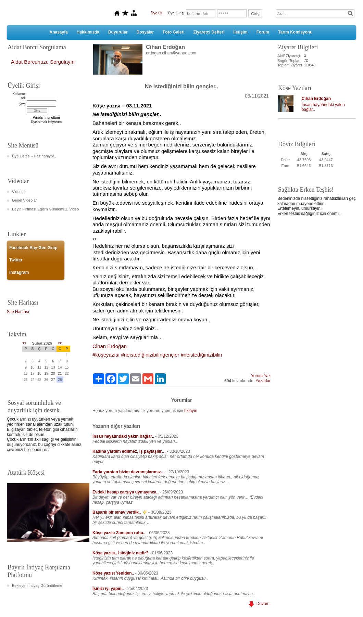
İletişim (240, 32)
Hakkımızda (88, 32)
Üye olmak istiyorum (46, 122)
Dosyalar (145, 32)
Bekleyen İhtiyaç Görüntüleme (37, 585)
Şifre (22, 104)
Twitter (15, 260)
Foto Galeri (173, 32)
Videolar (19, 192)
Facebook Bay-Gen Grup (33, 247)
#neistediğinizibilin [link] (201, 355)
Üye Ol (156, 13)
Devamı (260, 603)
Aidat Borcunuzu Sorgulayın (43, 62)
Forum (262, 32)
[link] (109, 346)
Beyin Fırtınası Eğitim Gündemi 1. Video (45, 209)
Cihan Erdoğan (316, 98)
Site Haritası (18, 311)
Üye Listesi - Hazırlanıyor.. (34, 156)
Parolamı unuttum (46, 117)
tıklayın (190, 410)
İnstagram (19, 272)
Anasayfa (58, 32)
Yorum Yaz (261, 375)
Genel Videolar (24, 200)
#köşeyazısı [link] (106, 355)
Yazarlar (263, 380)
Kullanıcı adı (19, 96)
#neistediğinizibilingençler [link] (150, 355)
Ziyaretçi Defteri (209, 32)
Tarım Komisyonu (295, 32)
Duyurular (118, 32)
